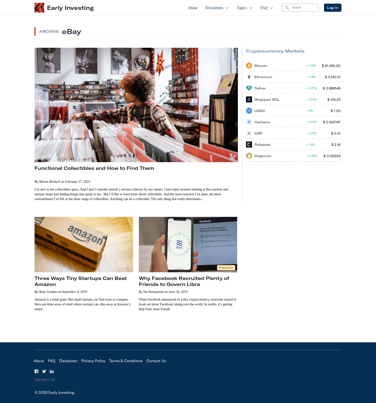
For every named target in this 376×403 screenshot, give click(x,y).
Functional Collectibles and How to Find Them (94, 168)
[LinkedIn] (52, 371)
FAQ (267, 8)
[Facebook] (36, 371)
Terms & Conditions (126, 360)
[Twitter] (44, 371)
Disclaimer (68, 360)
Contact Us (156, 360)
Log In (332, 8)
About (193, 8)
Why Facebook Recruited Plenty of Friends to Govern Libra (184, 281)
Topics (245, 8)
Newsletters (217, 8)
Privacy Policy (93, 360)
